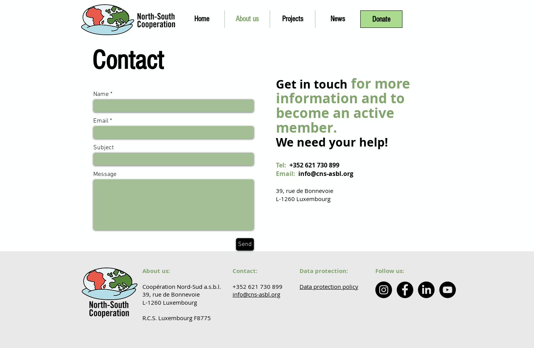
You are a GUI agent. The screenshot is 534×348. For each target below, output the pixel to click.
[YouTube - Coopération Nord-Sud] (447, 289)
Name (101, 94)
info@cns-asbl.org (325, 173)
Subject (103, 148)
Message (104, 174)
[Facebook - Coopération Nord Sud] (405, 289)
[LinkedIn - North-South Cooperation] (426, 289)
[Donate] (381, 19)
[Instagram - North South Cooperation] (383, 289)
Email (100, 121)
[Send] (245, 244)
